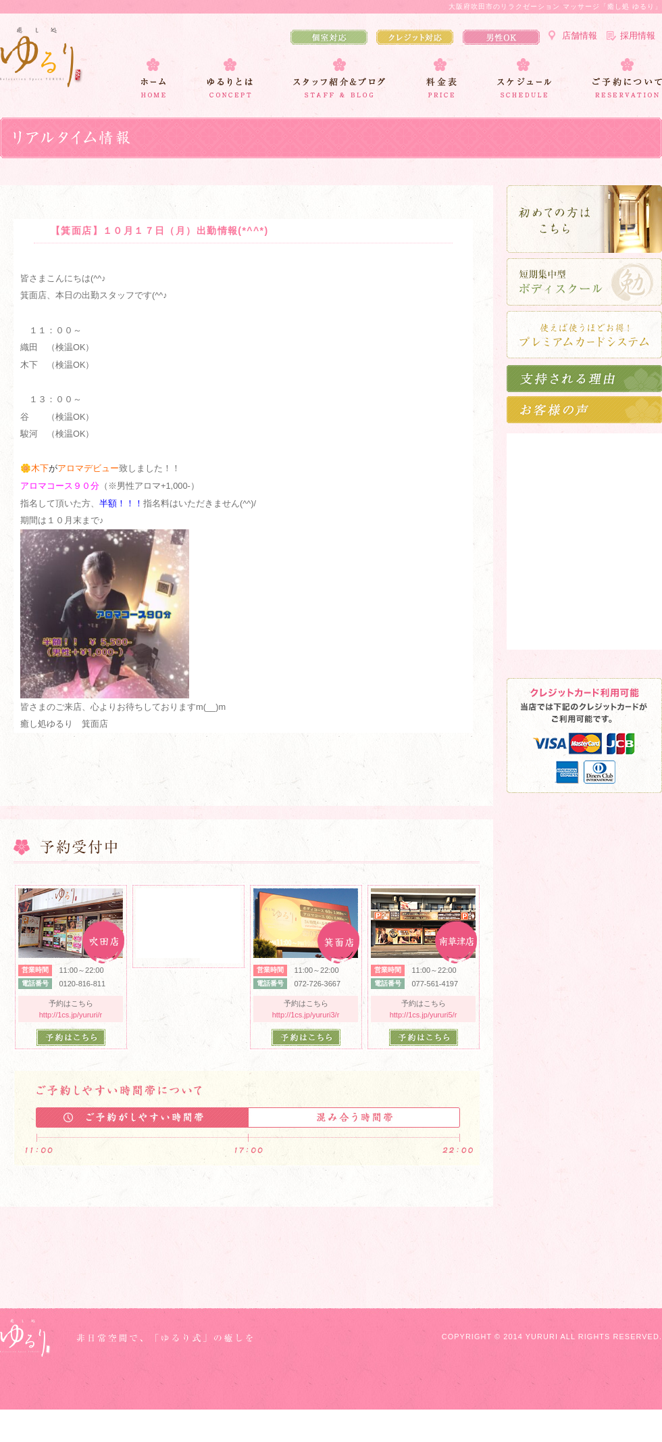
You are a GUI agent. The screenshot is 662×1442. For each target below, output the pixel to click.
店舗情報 (579, 35)
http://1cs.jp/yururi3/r (306, 1015)
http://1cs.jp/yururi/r (71, 1015)
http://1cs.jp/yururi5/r (423, 1015)
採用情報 (637, 35)
